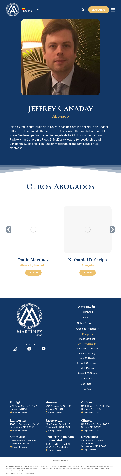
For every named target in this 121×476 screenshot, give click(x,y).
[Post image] (33, 229)
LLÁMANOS (98, 10)
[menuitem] (30, 10)
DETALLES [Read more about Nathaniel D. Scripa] (87, 272)
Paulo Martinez (33, 259)
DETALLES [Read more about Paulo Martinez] (33, 272)
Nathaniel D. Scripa (87, 259)
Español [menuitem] (27, 11)
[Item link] (15, 348)
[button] (8, 229)
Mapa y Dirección (19, 412)
